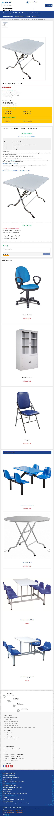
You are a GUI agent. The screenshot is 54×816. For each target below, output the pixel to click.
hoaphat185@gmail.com (12, 760)
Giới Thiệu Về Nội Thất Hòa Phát (11, 723)
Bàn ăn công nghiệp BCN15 (27, 677)
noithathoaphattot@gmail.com (11, 795)
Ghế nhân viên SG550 (27, 315)
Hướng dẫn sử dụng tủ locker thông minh (12, 749)
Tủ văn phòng (26, 12)
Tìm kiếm (49, 5)
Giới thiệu (6, 128)
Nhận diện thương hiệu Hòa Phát (11, 721)
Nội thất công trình (8, 16)
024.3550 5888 (8, 111)
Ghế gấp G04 (27, 440)
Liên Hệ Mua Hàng (8, 719)
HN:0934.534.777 (9, 810)
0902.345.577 (19, 812)
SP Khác (28, 16)
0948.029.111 (27, 113)
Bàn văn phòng (7, 12)
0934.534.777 (27, 111)
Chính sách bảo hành (8, 732)
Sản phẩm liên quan (32, 128)
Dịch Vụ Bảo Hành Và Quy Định (10, 739)
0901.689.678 (7, 121)
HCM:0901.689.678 (10, 812)
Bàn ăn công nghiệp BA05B (27, 505)
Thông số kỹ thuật (14, 128)
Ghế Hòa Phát (17, 12)
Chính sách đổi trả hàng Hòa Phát (11, 737)
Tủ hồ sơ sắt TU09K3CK (27, 377)
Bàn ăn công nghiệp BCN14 (27, 619)
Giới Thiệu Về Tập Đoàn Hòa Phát (11, 725)
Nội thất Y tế (35, 16)
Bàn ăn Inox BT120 (27, 562)
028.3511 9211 (28, 121)
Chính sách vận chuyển (9, 734)
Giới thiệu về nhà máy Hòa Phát (10, 717)
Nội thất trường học (37, 12)
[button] (4, 56)
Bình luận (23, 128)
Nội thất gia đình (19, 16)
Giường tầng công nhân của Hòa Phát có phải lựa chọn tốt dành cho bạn (19, 727)
